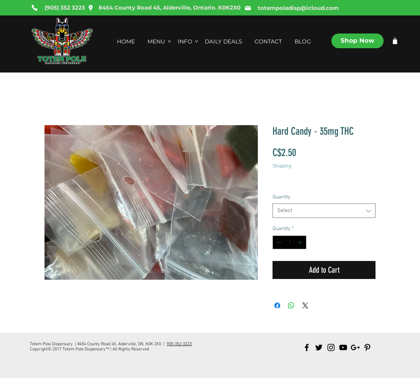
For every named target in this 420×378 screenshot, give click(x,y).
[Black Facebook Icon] (307, 347)
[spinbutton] (289, 242)
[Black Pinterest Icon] (367, 347)
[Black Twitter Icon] (319, 347)
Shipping (282, 166)
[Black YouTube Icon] (343, 347)
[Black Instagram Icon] (331, 347)
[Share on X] (305, 305)
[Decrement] (278, 242)
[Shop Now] (357, 40)
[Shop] (395, 40)
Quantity (282, 197)
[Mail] (248, 8)
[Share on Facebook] (277, 305)
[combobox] (324, 211)
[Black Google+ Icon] (355, 347)
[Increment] (300, 242)
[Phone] (34, 8)
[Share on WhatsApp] (291, 305)
